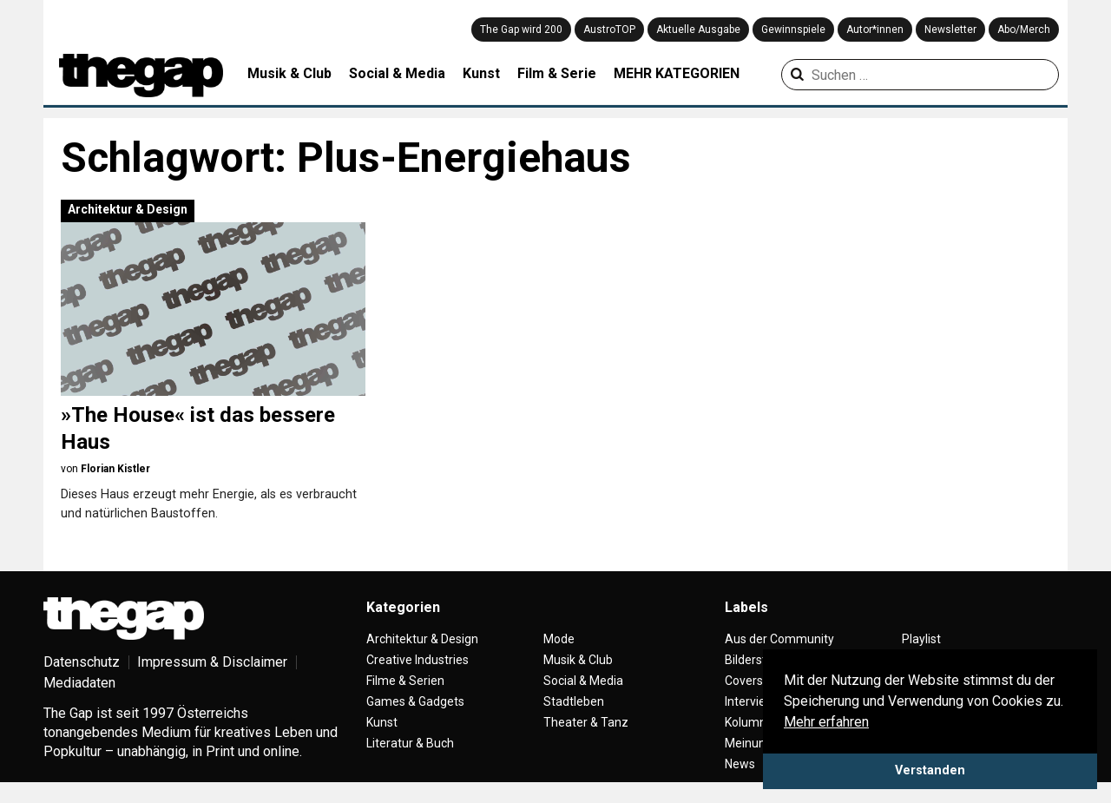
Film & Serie (556, 73)
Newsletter (950, 29)
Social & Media (397, 73)
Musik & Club (289, 73)
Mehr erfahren (826, 722)
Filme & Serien (405, 681)
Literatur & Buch (410, 743)
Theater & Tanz (585, 722)
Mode (559, 639)
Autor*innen (875, 29)
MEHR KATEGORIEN (677, 73)
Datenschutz (81, 662)
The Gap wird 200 (521, 29)
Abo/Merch (1023, 29)
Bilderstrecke (761, 660)
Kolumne (749, 722)
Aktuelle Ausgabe (698, 29)
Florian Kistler (115, 469)
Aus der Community (779, 639)
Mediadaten (79, 683)
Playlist (921, 639)
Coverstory (755, 681)
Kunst (481, 73)
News (740, 764)
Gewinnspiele (793, 29)
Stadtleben (573, 701)
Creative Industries (417, 660)
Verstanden (930, 770)
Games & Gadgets (415, 701)
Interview (750, 701)
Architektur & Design (127, 209)
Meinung (748, 743)
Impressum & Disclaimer (212, 662)
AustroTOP (609, 29)
